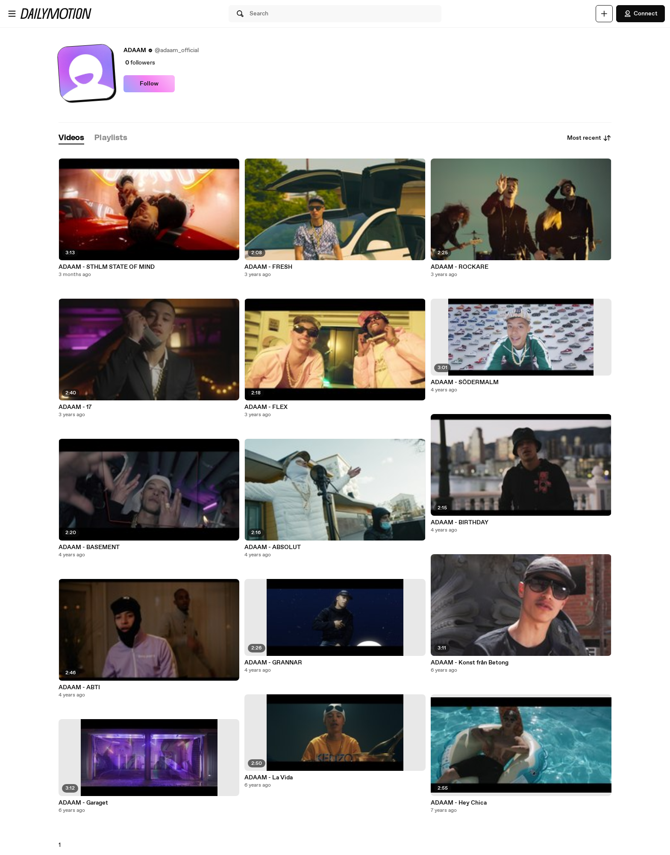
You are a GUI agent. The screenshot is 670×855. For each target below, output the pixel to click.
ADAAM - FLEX (266, 407)
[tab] (71, 138)
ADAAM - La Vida (268, 777)
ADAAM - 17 (75, 407)
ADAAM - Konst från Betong (469, 662)
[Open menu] (12, 13)
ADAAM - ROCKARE (459, 267)
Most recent (589, 138)
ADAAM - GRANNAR (273, 662)
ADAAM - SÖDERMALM (465, 382)
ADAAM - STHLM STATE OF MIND (107, 267)
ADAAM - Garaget (83, 802)
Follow (149, 84)
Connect (640, 13)
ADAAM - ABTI (79, 687)
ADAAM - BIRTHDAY (459, 522)
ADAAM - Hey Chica (459, 802)
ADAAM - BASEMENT (89, 547)
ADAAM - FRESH (268, 267)
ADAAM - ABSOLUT (272, 547)
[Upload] (604, 13)
